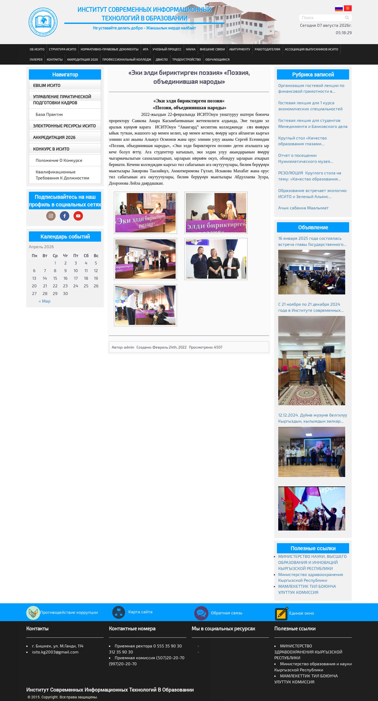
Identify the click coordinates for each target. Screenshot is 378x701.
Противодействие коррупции (62, 612)
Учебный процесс (167, 49)
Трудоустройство (186, 59)
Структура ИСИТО (62, 49)
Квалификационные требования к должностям (62, 174)
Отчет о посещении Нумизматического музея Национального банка (304, 158)
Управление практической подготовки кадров (62, 99)
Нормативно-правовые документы (109, 49)
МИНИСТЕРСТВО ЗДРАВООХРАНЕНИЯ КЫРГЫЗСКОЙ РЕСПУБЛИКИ (308, 651)
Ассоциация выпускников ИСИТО (311, 49)
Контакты (54, 59)
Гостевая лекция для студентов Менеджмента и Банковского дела (313, 123)
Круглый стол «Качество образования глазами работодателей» (302, 141)
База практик (49, 114)
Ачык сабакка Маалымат (303, 207)
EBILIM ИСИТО (46, 85)
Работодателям (267, 49)
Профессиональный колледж (126, 59)
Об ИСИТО (37, 49)
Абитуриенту (239, 49)
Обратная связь (217, 612)
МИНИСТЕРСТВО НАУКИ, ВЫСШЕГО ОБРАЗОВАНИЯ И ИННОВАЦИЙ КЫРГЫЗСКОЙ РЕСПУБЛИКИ (312, 562)
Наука (190, 49)
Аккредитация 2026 (82, 59)
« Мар (44, 300)
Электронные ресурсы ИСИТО (64, 125)
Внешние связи (212, 49)
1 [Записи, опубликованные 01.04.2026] (55, 262)
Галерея (36, 59)
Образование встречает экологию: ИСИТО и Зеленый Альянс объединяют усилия (312, 194)
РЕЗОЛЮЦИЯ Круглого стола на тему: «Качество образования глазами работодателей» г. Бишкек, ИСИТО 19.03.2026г (309, 176)
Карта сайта (131, 611)
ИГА (145, 49)
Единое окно (294, 612)
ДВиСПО (162, 59)
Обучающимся (217, 59)
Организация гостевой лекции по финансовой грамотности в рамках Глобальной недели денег (311, 89)
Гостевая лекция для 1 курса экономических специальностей (310, 105)
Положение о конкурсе (59, 160)
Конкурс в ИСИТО (51, 148)
